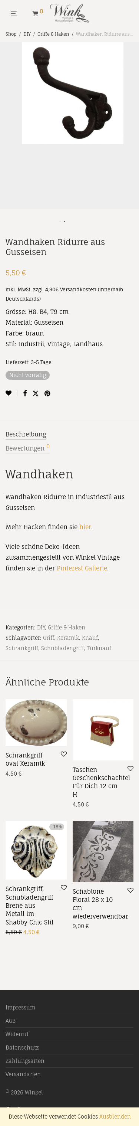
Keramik (68, 638)
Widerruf (17, 1034)
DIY (27, 34)
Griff (48, 638)
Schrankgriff (22, 648)
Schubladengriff (62, 648)
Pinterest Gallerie (82, 568)
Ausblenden (115, 1116)
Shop (11, 34)
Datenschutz (22, 1047)
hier (85, 527)
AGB (11, 1021)
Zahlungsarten (25, 1061)
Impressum (20, 1007)
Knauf (90, 638)
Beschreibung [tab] (26, 434)
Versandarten (23, 1074)
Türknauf (99, 648)
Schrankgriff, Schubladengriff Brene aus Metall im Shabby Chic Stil (29, 905)
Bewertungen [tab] (28, 448)
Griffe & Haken (53, 34)
